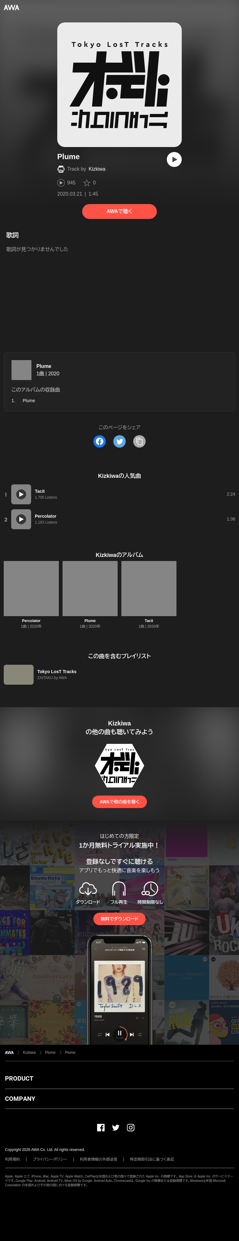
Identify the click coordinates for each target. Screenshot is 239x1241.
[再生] (174, 159)
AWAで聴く (119, 211)
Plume (43, 366)
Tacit (149, 621)
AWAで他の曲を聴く (119, 801)
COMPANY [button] (20, 1098)
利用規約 (12, 1159)
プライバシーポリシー (50, 1159)
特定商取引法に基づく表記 (152, 1159)
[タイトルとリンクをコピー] (139, 441)
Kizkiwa (97, 169)
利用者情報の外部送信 (98, 1159)
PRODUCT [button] (19, 1078)
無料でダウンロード (119, 918)
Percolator (31, 621)
